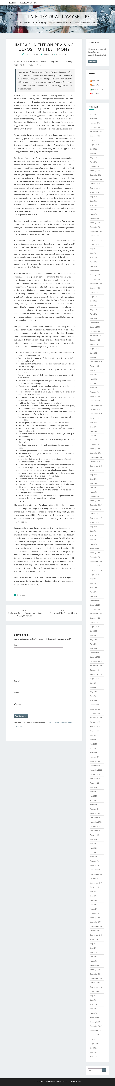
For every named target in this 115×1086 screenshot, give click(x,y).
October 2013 (95, 722)
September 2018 (96, 466)
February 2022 (95, 323)
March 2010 (94, 909)
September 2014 (96, 674)
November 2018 (96, 457)
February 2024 (95, 218)
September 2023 (96, 240)
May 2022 (93, 309)
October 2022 (95, 288)
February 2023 (95, 270)
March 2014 (94, 700)
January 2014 (95, 709)
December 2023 (95, 227)
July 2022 (93, 301)
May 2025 (93, 158)
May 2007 (93, 1056)
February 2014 (95, 705)
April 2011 (93, 852)
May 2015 (93, 639)
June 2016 (93, 583)
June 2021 (93, 357)
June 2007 (93, 1052)
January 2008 (95, 1022)
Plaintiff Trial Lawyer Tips (22, 2)
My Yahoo (95, 94)
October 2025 (95, 136)
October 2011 (95, 826)
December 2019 (95, 401)
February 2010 (95, 913)
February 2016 (95, 600)
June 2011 (93, 844)
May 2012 (93, 796)
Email (17, 692)
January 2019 (95, 448)
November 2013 (96, 718)
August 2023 (94, 244)
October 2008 (95, 983)
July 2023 (93, 249)
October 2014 (95, 670)
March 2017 (94, 544)
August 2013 (94, 731)
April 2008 (93, 1009)
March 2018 (94, 492)
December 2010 (95, 870)
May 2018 (93, 483)
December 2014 (95, 661)
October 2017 (95, 514)
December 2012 (95, 765)
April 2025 (93, 162)
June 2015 (93, 635)
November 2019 (96, 405)
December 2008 (95, 974)
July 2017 (93, 527)
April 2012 (93, 800)
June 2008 (93, 1000)
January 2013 (95, 761)
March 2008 (94, 1013)
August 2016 (94, 574)
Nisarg (78, 1081)
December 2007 (95, 1026)
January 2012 (95, 813)
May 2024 (93, 205)
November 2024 (96, 179)
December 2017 (95, 505)
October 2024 (95, 184)
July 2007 (93, 1048)
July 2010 (93, 891)
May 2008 (93, 1004)
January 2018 (95, 501)
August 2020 (94, 366)
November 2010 (96, 874)
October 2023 (95, 236)
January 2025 (95, 170)
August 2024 (94, 192)
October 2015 (95, 618)
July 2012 (93, 787)
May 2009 (93, 952)
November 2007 (96, 1030)
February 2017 (95, 548)
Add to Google (97, 89)
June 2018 (93, 479)
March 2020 (94, 388)
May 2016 (93, 587)
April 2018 (93, 488)
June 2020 (93, 375)
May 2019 (93, 431)
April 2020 (93, 383)
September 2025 (96, 140)
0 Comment (61, 54)
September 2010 (96, 883)
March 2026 (94, 118)
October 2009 (95, 930)
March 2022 (94, 318)
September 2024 (96, 188)
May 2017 (93, 535)
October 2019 (95, 409)
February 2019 (95, 444)
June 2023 (93, 253)
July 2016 (93, 579)
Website (17, 704)
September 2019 (96, 414)
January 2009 (95, 970)
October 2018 (95, 461)
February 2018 (95, 496)
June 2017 (93, 531)
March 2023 (94, 266)
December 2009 (95, 922)
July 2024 (93, 197)
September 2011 (96, 831)
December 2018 (95, 453)
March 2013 (94, 752)
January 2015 (95, 657)
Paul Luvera (48, 54)
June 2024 (93, 201)
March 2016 (94, 596)
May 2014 (93, 692)
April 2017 (93, 540)
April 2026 (93, 114)
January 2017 (95, 553)
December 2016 (95, 557)
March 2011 (94, 857)
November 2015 (96, 613)
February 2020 (95, 392)
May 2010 (93, 900)
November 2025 (96, 131)
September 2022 (96, 292)
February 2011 (95, 861)
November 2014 (96, 666)
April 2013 (93, 748)
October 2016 (95, 566)
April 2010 (93, 904)
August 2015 (94, 627)
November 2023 (96, 231)
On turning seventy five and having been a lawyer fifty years (25, 613)
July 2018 (93, 474)
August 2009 (94, 939)
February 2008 (95, 1017)
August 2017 (94, 522)
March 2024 (94, 214)
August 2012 (94, 783)
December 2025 (95, 127)
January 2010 (95, 917)
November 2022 (96, 283)
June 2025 (93, 153)
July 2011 (93, 839)
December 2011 (95, 818)
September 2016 (96, 570)
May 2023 (93, 257)
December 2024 (95, 175)
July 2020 (93, 370)
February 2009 (95, 965)
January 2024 (95, 223)
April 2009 (93, 957)
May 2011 (93, 848)
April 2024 (93, 210)
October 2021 (95, 340)
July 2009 (93, 943)
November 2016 (96, 561)
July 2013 (93, 735)
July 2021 (93, 353)
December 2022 (95, 279)
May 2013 (93, 744)
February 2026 (95, 123)
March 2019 (94, 440)
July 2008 (93, 996)
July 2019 (93, 422)
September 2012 (96, 778)
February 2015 (95, 653)
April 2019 (93, 435)
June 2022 (93, 305)
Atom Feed (96, 85)
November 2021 (96, 335)
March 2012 (94, 804)
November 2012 (96, 770)
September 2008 (96, 987)
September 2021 (96, 344)
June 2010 (93, 896)
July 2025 (93, 149)
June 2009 (93, 948)
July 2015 (93, 631)
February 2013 (95, 757)
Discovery (21, 595)
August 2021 (94, 349)
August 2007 (94, 1043)
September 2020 (96, 362)
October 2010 (95, 878)
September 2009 (96, 935)
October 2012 (95, 774)
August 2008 (94, 991)
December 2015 (95, 609)
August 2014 (94, 679)
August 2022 (94, 296)
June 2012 (93, 792)
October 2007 (95, 1035)
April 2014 (93, 696)
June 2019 (93, 427)
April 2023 (93, 262)
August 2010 (94, 887)
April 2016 (93, 592)
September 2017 (96, 518)
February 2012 (95, 809)
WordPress (62, 1081)
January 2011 (95, 865)
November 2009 (96, 926)
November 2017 (96, 509)
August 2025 (94, 144)
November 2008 (96, 978)
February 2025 (95, 166)
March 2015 (94, 648)
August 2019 (94, 418)
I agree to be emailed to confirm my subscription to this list (97, 52)
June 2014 (93, 687)
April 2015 (93, 644)
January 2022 (95, 327)
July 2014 (93, 683)
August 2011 (94, 835)
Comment (19, 645)
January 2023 (95, 275)
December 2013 (95, 713)
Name (17, 681)
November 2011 (96, 822)
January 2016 (95, 605)
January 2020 (95, 396)
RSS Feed (95, 81)
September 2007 (96, 1039)
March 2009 (94, 961)
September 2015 (96, 622)
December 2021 (95, 331)
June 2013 (93, 739)
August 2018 (94, 470)
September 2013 (96, 726)
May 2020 (93, 379)
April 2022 (93, 314)
